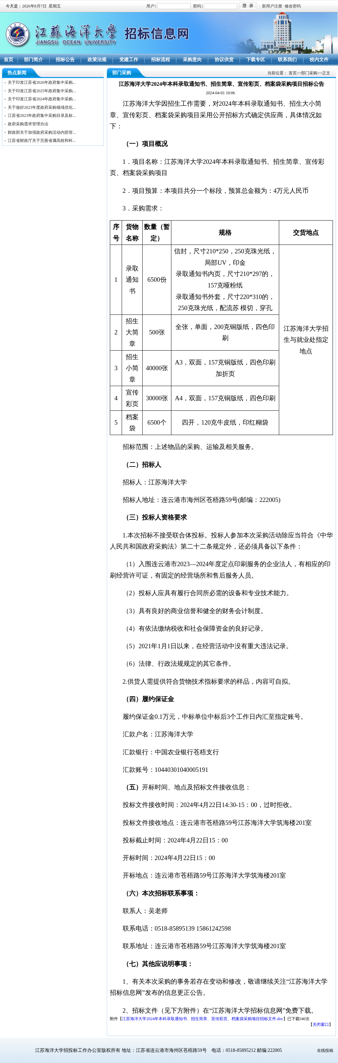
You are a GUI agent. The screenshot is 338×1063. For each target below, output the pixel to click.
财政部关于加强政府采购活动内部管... (42, 132)
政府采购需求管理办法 (28, 124)
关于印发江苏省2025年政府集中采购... (42, 90)
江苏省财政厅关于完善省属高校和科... (42, 140)
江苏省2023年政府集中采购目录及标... (42, 115)
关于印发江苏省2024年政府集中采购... (42, 99)
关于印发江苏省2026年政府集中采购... (42, 82)
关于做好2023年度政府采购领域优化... (42, 107)
